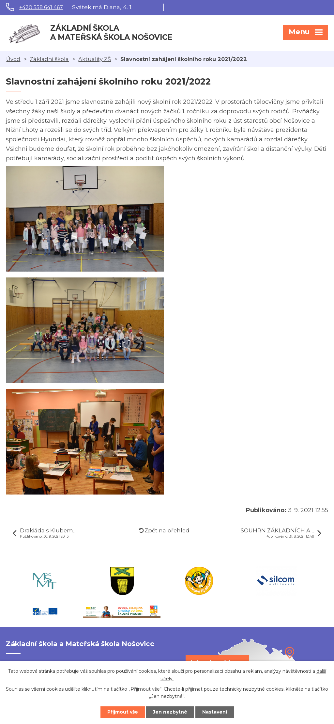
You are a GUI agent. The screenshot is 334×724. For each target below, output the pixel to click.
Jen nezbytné (170, 712)
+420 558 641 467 (41, 7)
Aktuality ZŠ (94, 59)
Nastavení (214, 712)
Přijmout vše (122, 712)
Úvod (13, 59)
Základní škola (49, 59)
